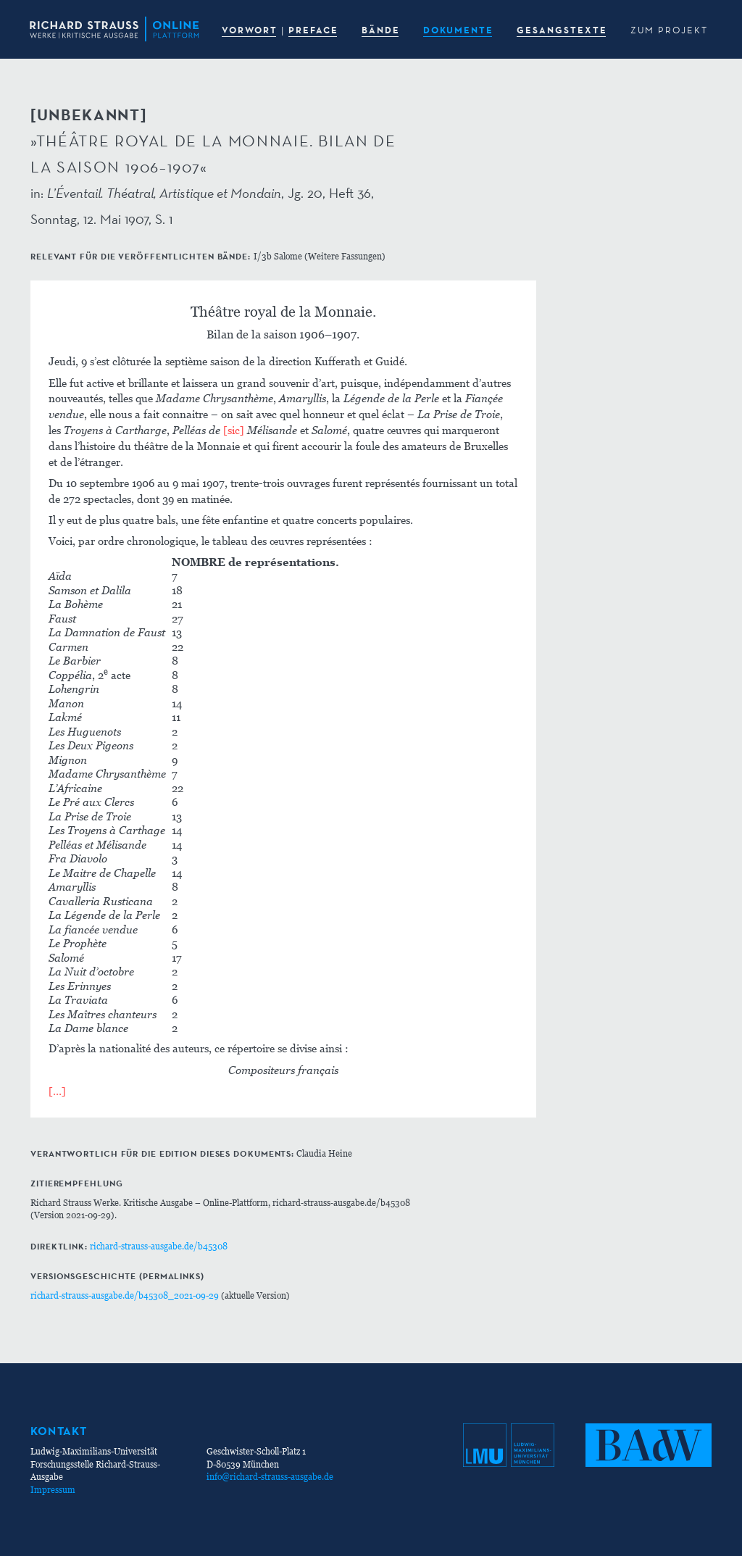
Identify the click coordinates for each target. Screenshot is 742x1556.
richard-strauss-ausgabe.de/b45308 (159, 1246)
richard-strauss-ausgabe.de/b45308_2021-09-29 (124, 1295)
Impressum (52, 1489)
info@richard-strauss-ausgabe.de (270, 1476)
